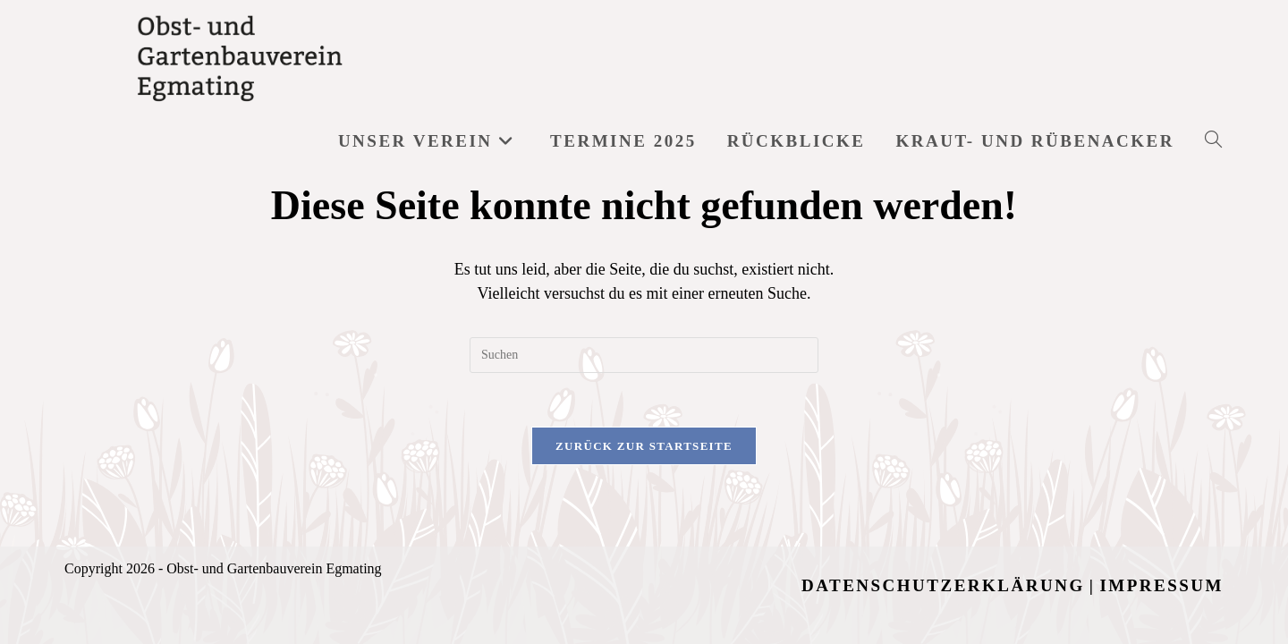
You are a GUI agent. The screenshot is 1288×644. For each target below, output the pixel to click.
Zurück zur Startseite (644, 446)
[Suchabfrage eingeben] (644, 355)
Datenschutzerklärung (943, 504)
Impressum (1161, 504)
